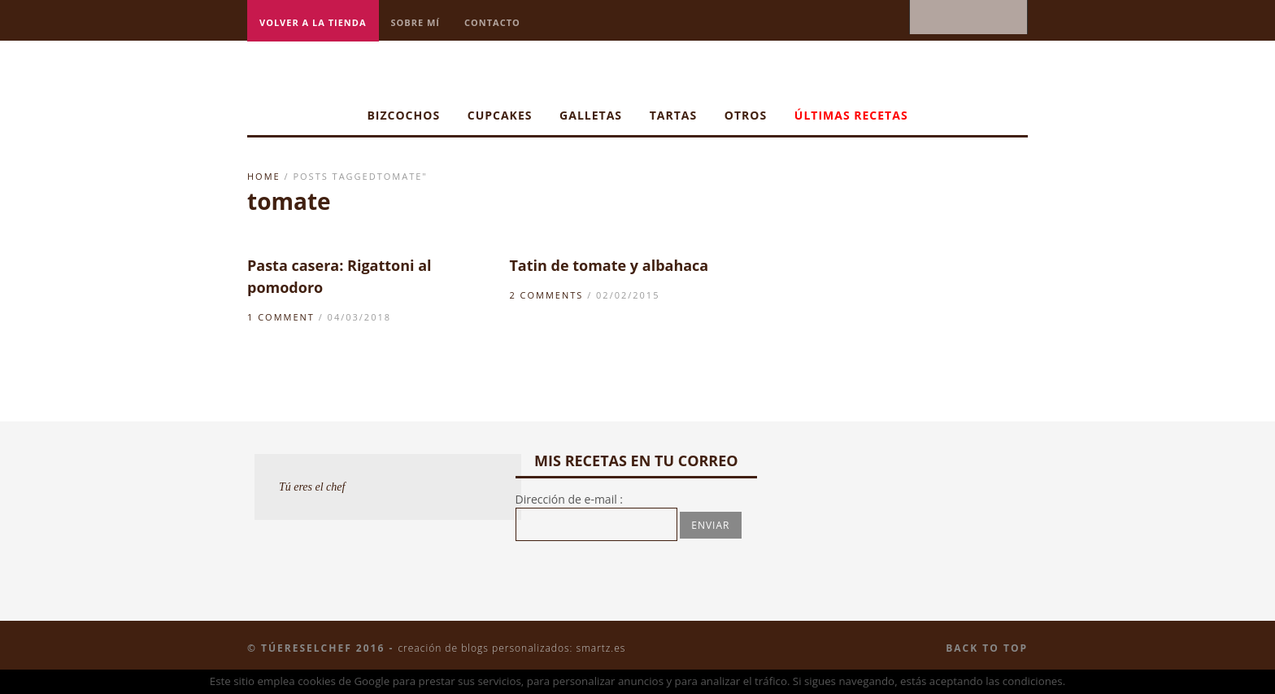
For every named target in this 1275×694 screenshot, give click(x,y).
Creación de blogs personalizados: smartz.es (511, 648)
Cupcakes (500, 115)
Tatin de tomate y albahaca (608, 265)
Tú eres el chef (312, 487)
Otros (746, 115)
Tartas (674, 115)
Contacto (492, 22)
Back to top (987, 648)
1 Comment (281, 317)
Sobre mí (416, 22)
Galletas (590, 115)
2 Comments (546, 295)
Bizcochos (403, 115)
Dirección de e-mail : (569, 499)
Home (264, 176)
